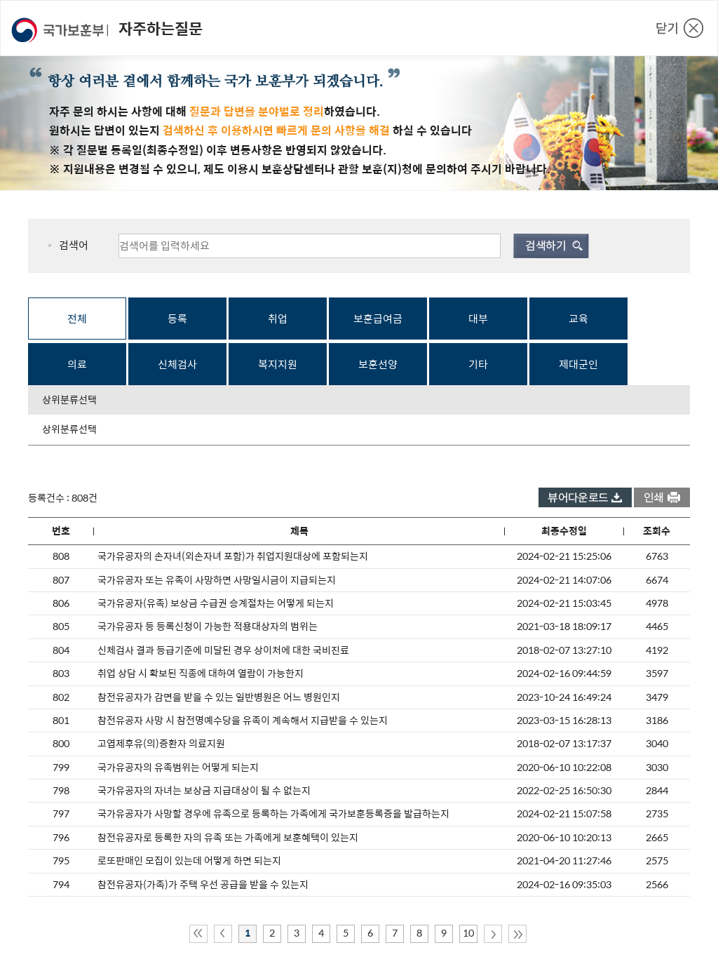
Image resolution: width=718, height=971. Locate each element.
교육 (578, 319)
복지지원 (277, 365)
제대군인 (578, 365)
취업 (277, 319)
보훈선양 (378, 365)
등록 (177, 319)
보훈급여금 (377, 319)
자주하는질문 (160, 28)
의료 (77, 365)
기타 (478, 365)
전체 (77, 319)
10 (468, 933)
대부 (478, 319)
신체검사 (177, 365)
